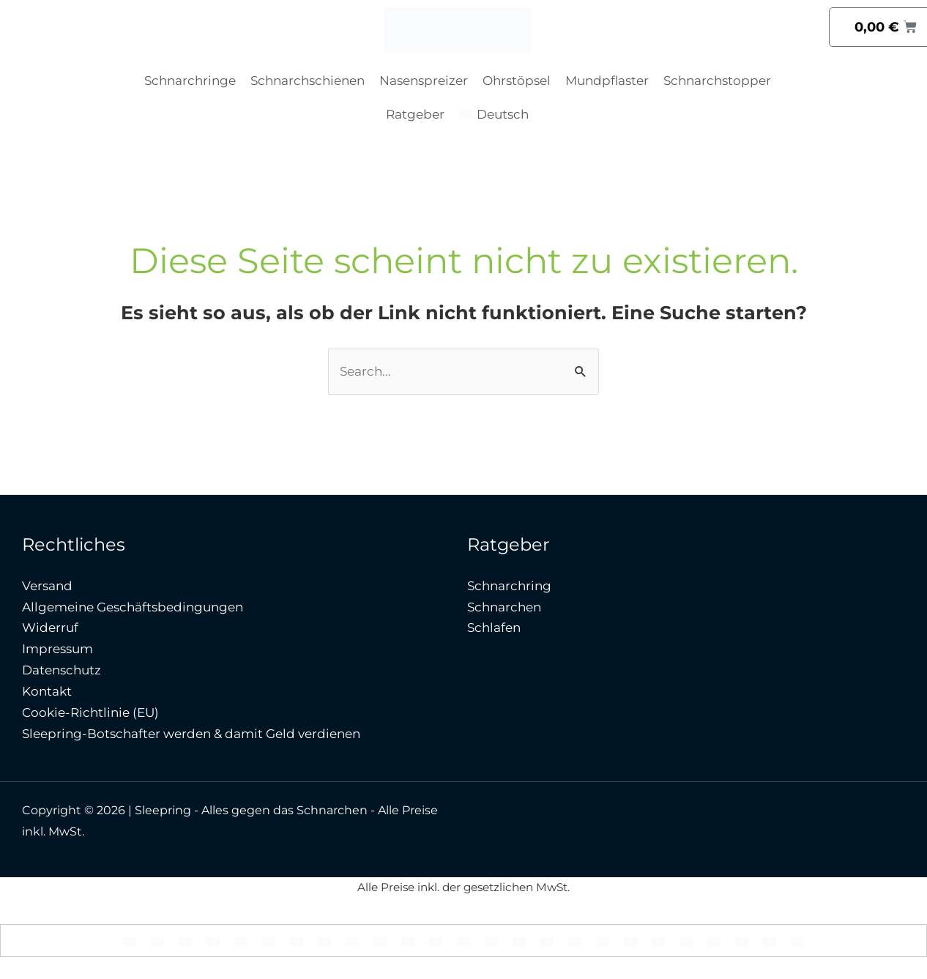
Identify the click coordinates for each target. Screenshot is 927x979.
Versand (47, 585)
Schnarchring (509, 585)
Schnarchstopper (717, 80)
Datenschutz (61, 670)
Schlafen (494, 627)
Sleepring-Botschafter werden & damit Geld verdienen (191, 733)
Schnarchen (504, 607)
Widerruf (50, 627)
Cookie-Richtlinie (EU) (90, 712)
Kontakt (47, 691)
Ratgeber (415, 114)
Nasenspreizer (423, 80)
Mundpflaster (607, 80)
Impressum (57, 648)
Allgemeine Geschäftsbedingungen (132, 607)
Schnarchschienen (307, 80)
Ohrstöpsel (517, 80)
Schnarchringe (190, 80)
